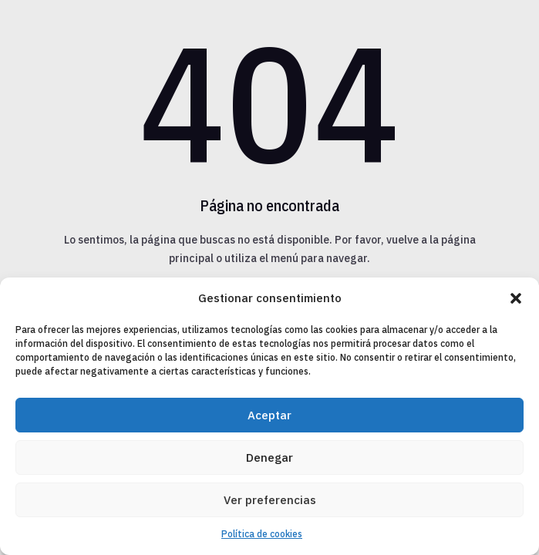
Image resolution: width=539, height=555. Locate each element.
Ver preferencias (270, 500)
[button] (516, 298)
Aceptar (269, 415)
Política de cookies (261, 534)
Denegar (269, 457)
